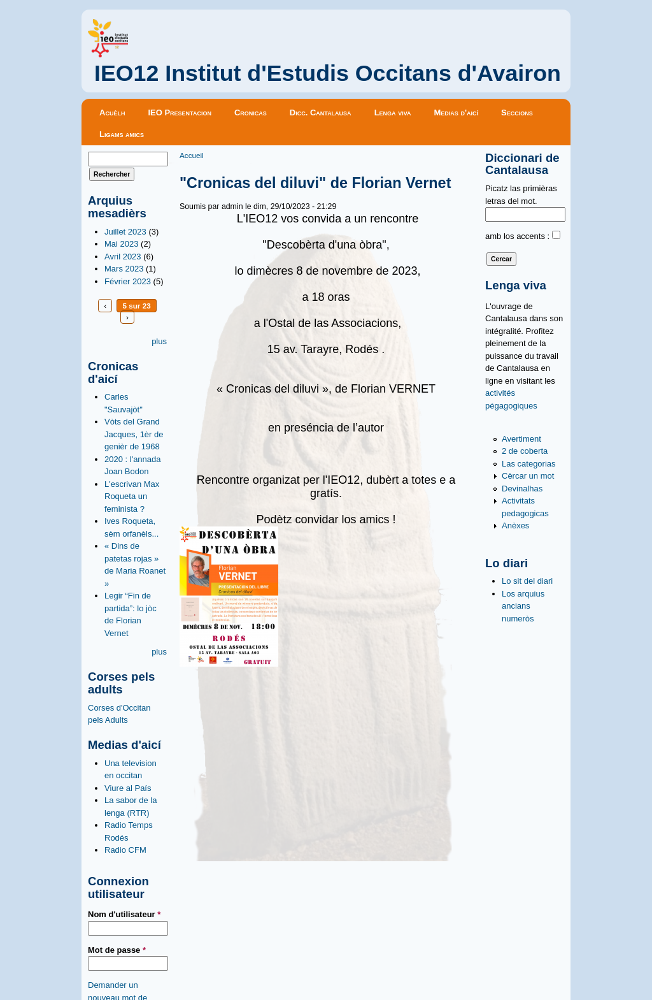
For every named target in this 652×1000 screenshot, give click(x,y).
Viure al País (127, 788)
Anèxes (515, 525)
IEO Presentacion (179, 112)
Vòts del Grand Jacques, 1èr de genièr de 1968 (134, 434)
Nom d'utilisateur (124, 914)
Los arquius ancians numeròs (523, 606)
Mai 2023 (121, 244)
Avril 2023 (122, 256)
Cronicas (250, 112)
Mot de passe (117, 950)
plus (159, 341)
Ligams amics (121, 134)
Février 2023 (127, 281)
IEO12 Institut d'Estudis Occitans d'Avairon (327, 73)
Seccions (517, 112)
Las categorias (529, 463)
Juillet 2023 (125, 231)
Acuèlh (112, 112)
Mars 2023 (123, 268)
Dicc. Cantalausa (320, 112)
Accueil (192, 155)
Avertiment (521, 439)
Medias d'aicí (456, 112)
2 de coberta (525, 451)
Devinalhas (522, 488)
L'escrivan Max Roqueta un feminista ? (131, 496)
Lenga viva (392, 112)
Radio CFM (125, 850)
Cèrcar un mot (528, 476)
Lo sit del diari (527, 581)
